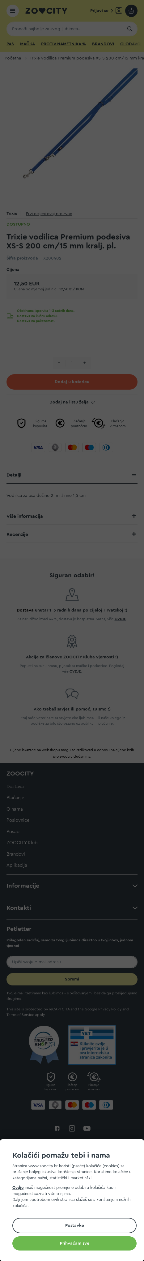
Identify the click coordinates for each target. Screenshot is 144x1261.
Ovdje (17, 1187)
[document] (74, 1201)
